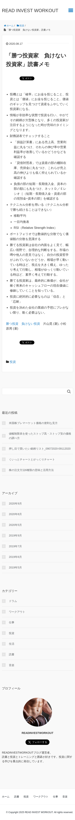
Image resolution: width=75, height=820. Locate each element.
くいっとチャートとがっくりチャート (32, 459)
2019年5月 (15, 567)
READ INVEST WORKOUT (30, 10)
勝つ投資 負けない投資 (23, 323)
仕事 (11, 622)
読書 (11, 654)
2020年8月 (15, 514)
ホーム (5, 796)
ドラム (13, 601)
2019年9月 (15, 535)
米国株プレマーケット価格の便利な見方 (33, 423)
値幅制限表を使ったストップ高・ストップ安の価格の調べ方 (40, 435)
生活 (11, 643)
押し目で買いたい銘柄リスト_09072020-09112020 (40, 448)
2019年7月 (15, 546)
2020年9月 (15, 503)
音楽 (11, 665)
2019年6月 (15, 556)
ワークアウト (17, 611)
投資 (13, 361)
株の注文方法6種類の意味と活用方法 (31, 470)
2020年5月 (15, 524)
